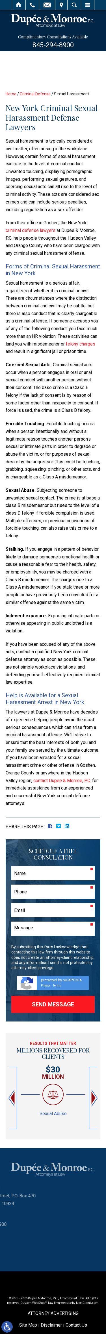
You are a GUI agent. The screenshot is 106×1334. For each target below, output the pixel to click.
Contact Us (76, 1325)
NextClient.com (87, 1302)
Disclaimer (51, 1325)
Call (32, 5)
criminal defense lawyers (30, 230)
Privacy (46, 985)
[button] (12, 1098)
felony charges (80, 344)
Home (18, 5)
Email (47, 5)
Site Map (28, 1325)
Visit (61, 5)
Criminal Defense (35, 94)
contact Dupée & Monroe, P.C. (62, 780)
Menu (87, 5)
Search (74, 5)
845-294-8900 (53, 45)
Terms (57, 985)
